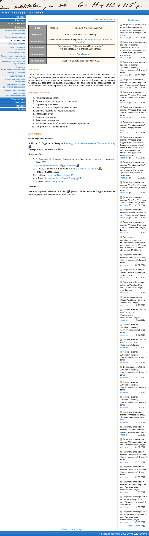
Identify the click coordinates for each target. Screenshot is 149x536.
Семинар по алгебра (15, 72)
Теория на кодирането (15, 37)
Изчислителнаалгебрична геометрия (14, 95)
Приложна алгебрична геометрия (14, 80)
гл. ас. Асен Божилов (80, 54)
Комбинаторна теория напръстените (13, 62)
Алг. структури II (17, 76)
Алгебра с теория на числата (83, 169)
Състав (21, 17)
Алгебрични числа (16, 53)
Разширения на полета (47, 165)
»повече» (124, 38)
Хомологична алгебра (15, 90)
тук (73, 194)
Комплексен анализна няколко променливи (14, 86)
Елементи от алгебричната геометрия (12, 68)
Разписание (18, 99)
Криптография (18, 34)
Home (72, 529)
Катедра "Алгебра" (28, 12)
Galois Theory (52, 181)
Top (80, 529)
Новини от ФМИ (135, 526)
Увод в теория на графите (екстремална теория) (13, 57)
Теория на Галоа (17, 40)
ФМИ (6, 12)
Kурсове (20, 20)
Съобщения (133, 20)
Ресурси (20, 102)
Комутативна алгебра (15, 30)
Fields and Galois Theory (58, 175)
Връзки (20, 106)
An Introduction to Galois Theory (61, 178)
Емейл (21, 109)
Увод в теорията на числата (17, 48)
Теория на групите (16, 44)
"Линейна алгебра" (93, 39)
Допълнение (69, 165)
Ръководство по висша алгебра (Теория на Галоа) (89, 143)
